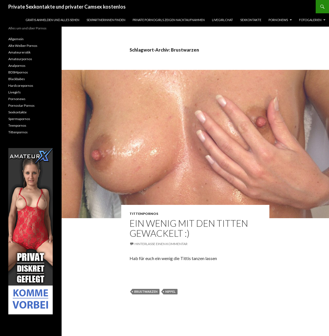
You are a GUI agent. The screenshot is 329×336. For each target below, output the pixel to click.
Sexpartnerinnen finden (106, 20)
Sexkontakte (250, 20)
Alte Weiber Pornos (22, 46)
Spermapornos (19, 119)
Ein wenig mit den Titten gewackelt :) (189, 228)
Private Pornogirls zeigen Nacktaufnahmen (169, 20)
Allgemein (16, 39)
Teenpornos (17, 125)
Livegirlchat (222, 20)
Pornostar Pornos (21, 105)
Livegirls (14, 92)
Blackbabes (16, 79)
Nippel (170, 291)
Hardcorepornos (20, 85)
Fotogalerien (310, 20)
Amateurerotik (19, 52)
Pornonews (278, 20)
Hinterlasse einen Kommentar (161, 244)
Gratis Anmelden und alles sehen (52, 20)
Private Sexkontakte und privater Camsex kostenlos (67, 7)
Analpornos (17, 65)
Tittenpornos (144, 214)
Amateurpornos (20, 59)
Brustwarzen (146, 291)
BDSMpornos (18, 72)
